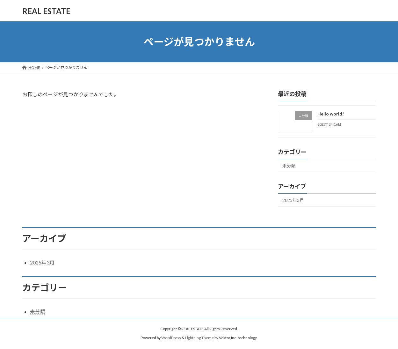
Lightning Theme (199, 338)
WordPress (171, 338)
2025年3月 (293, 200)
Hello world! (330, 113)
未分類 (289, 165)
